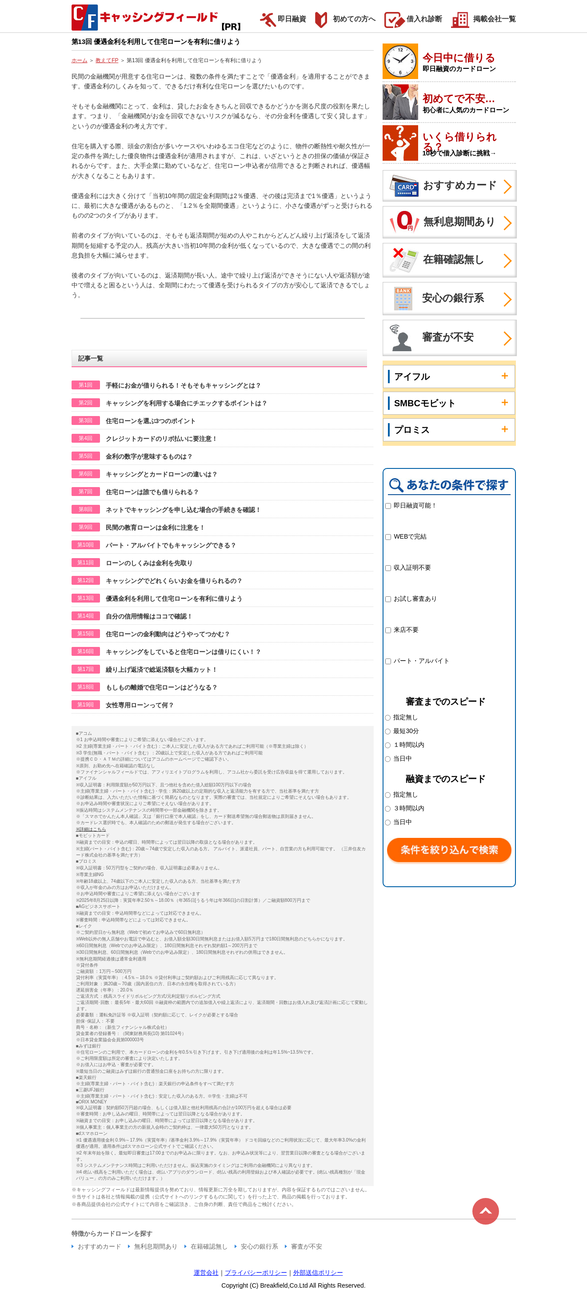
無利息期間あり (439, 222)
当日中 (398, 758)
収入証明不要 (412, 567)
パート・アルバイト (422, 660)
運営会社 (206, 1272)
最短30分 (405, 730)
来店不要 (406, 629)
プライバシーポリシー (256, 1272)
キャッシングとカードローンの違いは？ (162, 474)
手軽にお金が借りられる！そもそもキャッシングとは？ (183, 385)
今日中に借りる (459, 57)
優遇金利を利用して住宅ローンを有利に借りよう (174, 598)
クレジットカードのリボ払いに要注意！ (162, 438)
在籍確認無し (434, 260)
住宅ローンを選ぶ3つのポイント (151, 420)
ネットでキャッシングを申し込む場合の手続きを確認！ (183, 509)
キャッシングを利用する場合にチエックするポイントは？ (187, 403)
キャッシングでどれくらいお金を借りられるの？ (174, 580)
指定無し (405, 717)
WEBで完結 (410, 536)
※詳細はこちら (91, 829)
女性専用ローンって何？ (140, 705)
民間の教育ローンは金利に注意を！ (155, 527)
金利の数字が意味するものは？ (149, 456)
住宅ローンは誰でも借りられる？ (152, 492)
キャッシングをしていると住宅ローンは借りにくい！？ (183, 651)
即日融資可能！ (415, 505)
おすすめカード (440, 186)
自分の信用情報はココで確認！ (149, 616)
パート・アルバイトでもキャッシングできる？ (171, 545)
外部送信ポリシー (318, 1272)
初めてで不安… (459, 98)
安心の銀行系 (433, 298)
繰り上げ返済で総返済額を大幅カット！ (162, 669)
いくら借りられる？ (460, 142)
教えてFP (107, 60)
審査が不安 (428, 338)
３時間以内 (408, 808)
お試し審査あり (415, 598)
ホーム (80, 60)
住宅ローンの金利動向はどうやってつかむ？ (168, 634)
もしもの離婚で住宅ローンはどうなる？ (162, 687)
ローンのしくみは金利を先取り (149, 563)
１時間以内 (408, 744)
